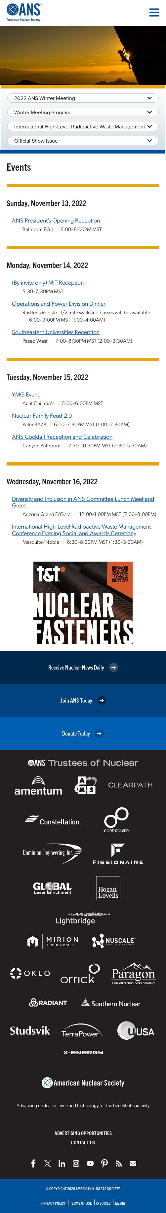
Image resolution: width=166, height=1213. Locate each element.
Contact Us (83, 1142)
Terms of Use (81, 1202)
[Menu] (154, 12)
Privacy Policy (53, 1202)
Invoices (103, 1202)
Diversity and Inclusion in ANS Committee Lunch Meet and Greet (83, 502)
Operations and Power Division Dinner (58, 303)
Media (120, 1202)
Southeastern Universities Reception (56, 331)
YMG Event (25, 394)
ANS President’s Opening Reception (56, 220)
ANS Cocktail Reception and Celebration (62, 436)
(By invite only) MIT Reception (48, 282)
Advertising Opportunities (83, 1133)
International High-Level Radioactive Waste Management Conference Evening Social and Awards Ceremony (81, 529)
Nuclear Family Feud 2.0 (42, 415)
